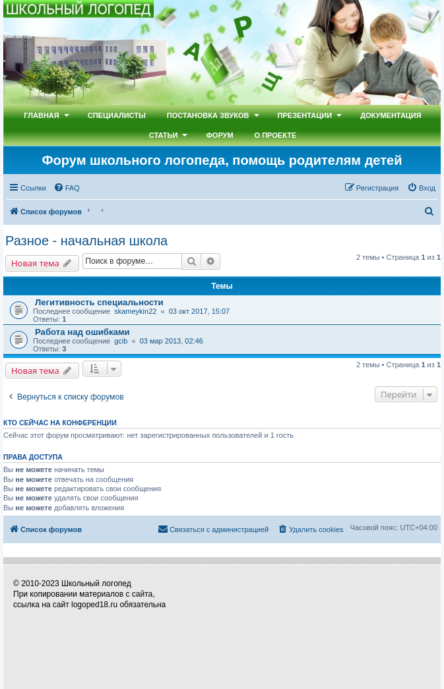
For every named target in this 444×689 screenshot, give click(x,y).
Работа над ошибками (82, 332)
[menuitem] (66, 188)
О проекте (276, 135)
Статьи (163, 135)
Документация (391, 115)
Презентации (305, 115)
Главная (41, 115)
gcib (120, 341)
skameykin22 (135, 311)
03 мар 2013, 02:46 (171, 341)
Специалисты (117, 115)
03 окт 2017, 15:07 (199, 311)
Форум (219, 135)
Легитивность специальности (99, 302)
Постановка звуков (208, 115)
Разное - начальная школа (86, 240)
